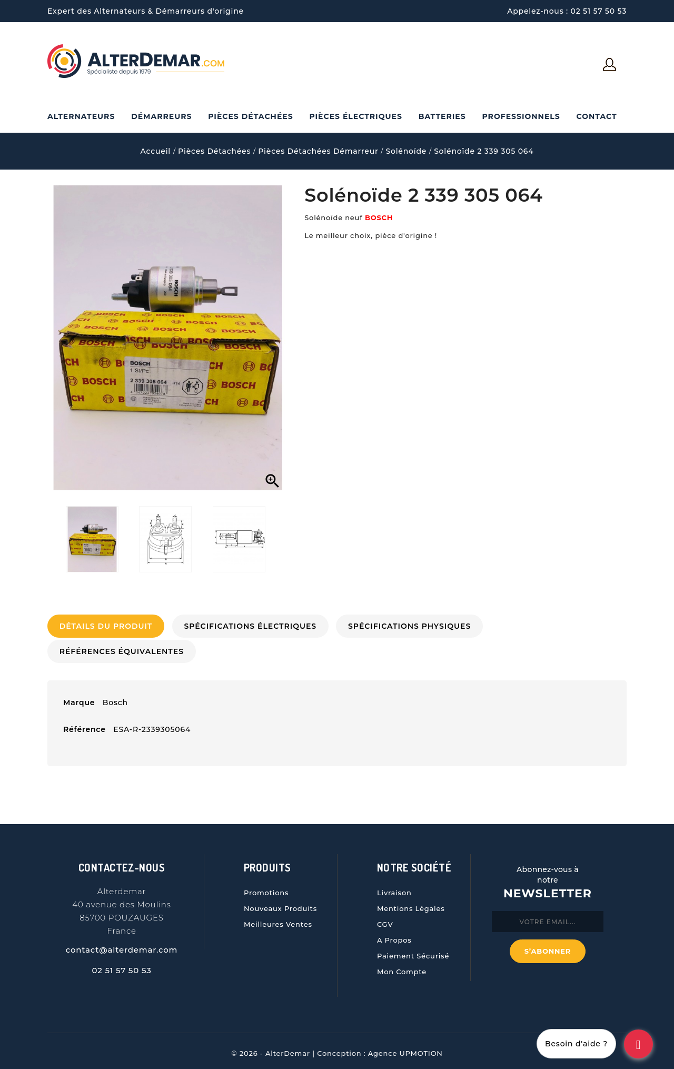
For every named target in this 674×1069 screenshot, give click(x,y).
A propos (394, 936)
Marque (79, 699)
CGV (385, 920)
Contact (596, 116)
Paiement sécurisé (413, 952)
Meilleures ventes (278, 920)
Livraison (394, 889)
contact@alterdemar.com (122, 946)
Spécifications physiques (418, 626)
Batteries (442, 116)
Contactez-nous (121, 863)
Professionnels (521, 116)
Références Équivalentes (123, 649)
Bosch (115, 699)
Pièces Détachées (250, 116)
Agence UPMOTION (405, 1049)
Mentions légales (411, 904)
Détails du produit (107, 626)
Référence (84, 725)
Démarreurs (161, 116)
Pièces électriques (355, 116)
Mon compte (402, 968)
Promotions (266, 889)
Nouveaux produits (280, 904)
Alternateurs (81, 116)
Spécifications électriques (255, 626)
